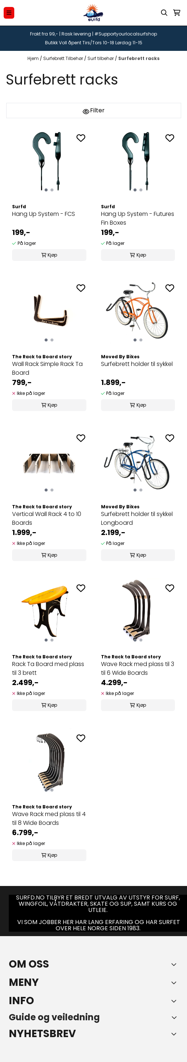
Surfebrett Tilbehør (63, 58)
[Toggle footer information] (175, 964)
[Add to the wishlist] (80, 138)
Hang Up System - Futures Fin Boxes (137, 218)
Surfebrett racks (139, 58)
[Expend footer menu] (175, 983)
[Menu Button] (9, 12)
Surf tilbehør (101, 58)
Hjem (33, 58)
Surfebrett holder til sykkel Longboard (137, 518)
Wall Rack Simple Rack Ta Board (47, 368)
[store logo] (93, 13)
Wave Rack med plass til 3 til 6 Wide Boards (137, 668)
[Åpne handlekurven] (176, 13)
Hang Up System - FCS (43, 214)
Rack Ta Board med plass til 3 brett (48, 668)
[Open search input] (164, 13)
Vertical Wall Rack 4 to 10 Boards (46, 518)
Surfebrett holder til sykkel (137, 364)
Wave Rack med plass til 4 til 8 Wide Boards (49, 818)
